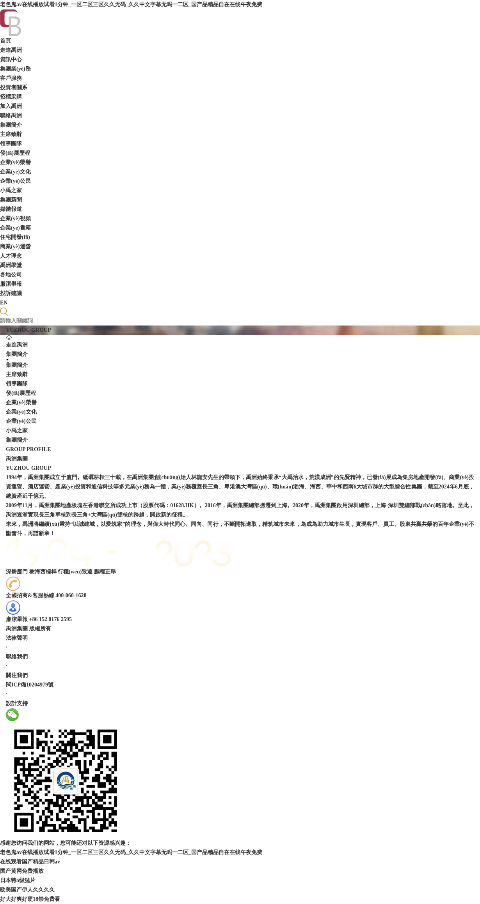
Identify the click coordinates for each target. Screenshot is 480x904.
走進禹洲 (11, 50)
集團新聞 (11, 200)
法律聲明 (17, 638)
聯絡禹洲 (11, 116)
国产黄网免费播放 (22, 871)
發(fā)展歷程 (15, 153)
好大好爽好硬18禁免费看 (30, 899)
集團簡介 (11, 125)
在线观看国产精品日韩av (30, 862)
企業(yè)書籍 (15, 228)
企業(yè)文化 (15, 172)
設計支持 (17, 703)
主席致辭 (11, 134)
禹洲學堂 (11, 265)
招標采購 (11, 97)
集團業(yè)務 (15, 69)
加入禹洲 (11, 106)
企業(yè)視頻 (15, 218)
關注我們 (17, 675)
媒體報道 (11, 209)
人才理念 (11, 256)
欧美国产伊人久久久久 (27, 890)
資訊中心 (11, 59)
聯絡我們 (17, 657)
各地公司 (11, 275)
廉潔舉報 (11, 284)
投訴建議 (11, 293)
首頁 (5, 41)
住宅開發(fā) (15, 237)
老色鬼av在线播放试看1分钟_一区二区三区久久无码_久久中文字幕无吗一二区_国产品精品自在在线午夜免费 (131, 4)
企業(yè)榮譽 (15, 162)
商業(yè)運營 (15, 246)
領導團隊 (11, 144)
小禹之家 (11, 190)
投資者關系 (13, 87)
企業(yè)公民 (15, 181)
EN (3, 303)
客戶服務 (11, 78)
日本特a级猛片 (18, 880)
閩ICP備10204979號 (29, 685)
